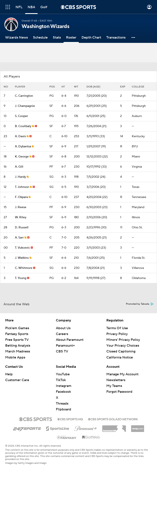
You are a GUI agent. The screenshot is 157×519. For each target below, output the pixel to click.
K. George (22, 157)
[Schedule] (40, 37)
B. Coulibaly (23, 126)
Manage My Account (122, 374)
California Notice (119, 357)
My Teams (114, 386)
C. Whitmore (23, 268)
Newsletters (115, 380)
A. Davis (20, 136)
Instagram (63, 386)
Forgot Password (119, 392)
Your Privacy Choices (122, 345)
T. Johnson (22, 187)
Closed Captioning (120, 351)
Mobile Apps (15, 357)
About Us (63, 328)
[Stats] (56, 37)
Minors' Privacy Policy (123, 340)
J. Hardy (20, 177)
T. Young (20, 278)
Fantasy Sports (16, 334)
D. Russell (21, 227)
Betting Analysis (17, 345)
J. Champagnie (25, 106)
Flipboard (63, 409)
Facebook (63, 392)
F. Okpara (21, 197)
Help (9, 374)
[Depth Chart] (91, 37)
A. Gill (19, 167)
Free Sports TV (17, 340)
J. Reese (20, 207)
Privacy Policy (117, 334)
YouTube (63, 374)
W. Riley (20, 217)
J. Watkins (22, 258)
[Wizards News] (16, 37)
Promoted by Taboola (140, 303)
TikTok (61, 380)
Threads (62, 403)
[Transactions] (116, 37)
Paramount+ (65, 345)
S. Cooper (21, 116)
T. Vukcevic (22, 248)
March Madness (17, 351)
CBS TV (62, 351)
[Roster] (71, 37)
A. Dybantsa (23, 146)
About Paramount (69, 340)
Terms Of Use (117, 328)
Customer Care (17, 380)
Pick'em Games (17, 328)
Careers (62, 334)
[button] (133, 37)
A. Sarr (19, 238)
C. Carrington (24, 96)
